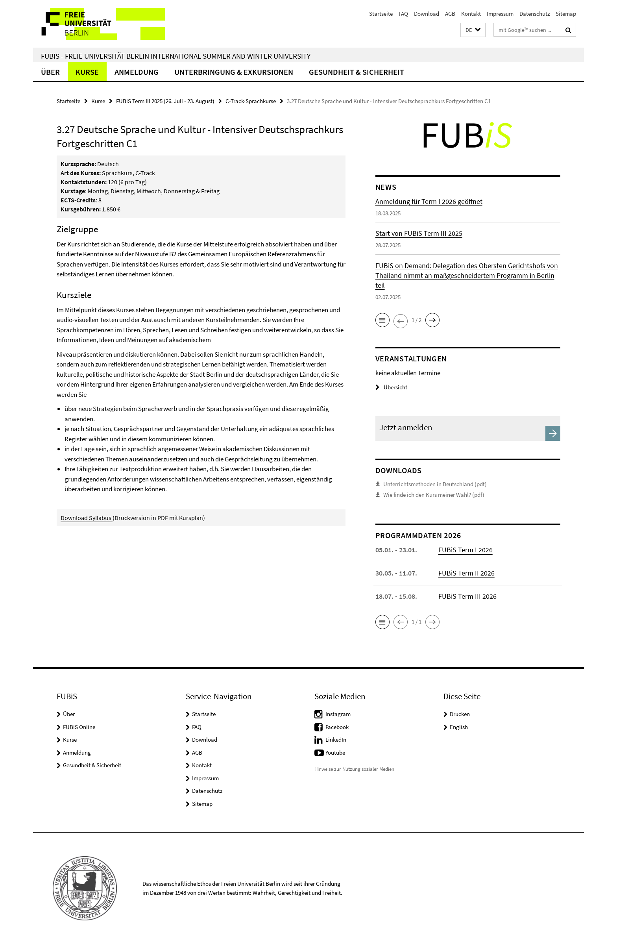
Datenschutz (534, 13)
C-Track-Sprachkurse (250, 101)
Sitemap (566, 13)
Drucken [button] (460, 714)
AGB (450, 13)
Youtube (335, 752)
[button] (473, 30)
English (459, 727)
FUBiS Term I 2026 (465, 549)
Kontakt (471, 13)
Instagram (338, 714)
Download (426, 13)
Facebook (337, 727)
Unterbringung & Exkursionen (233, 72)
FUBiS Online (79, 727)
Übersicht (391, 387)
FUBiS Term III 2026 (467, 596)
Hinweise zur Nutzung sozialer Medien (354, 769)
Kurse (87, 72)
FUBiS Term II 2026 (466, 573)
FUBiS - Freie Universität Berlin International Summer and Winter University (175, 56)
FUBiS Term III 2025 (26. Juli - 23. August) (165, 101)
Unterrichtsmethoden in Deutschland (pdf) (435, 484)
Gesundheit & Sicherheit (356, 72)
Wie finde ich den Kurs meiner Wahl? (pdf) (433, 494)
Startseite (381, 13)
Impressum (500, 13)
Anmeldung (137, 72)
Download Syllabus (86, 518)
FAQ (403, 13)
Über (50, 72)
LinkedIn (335, 739)
